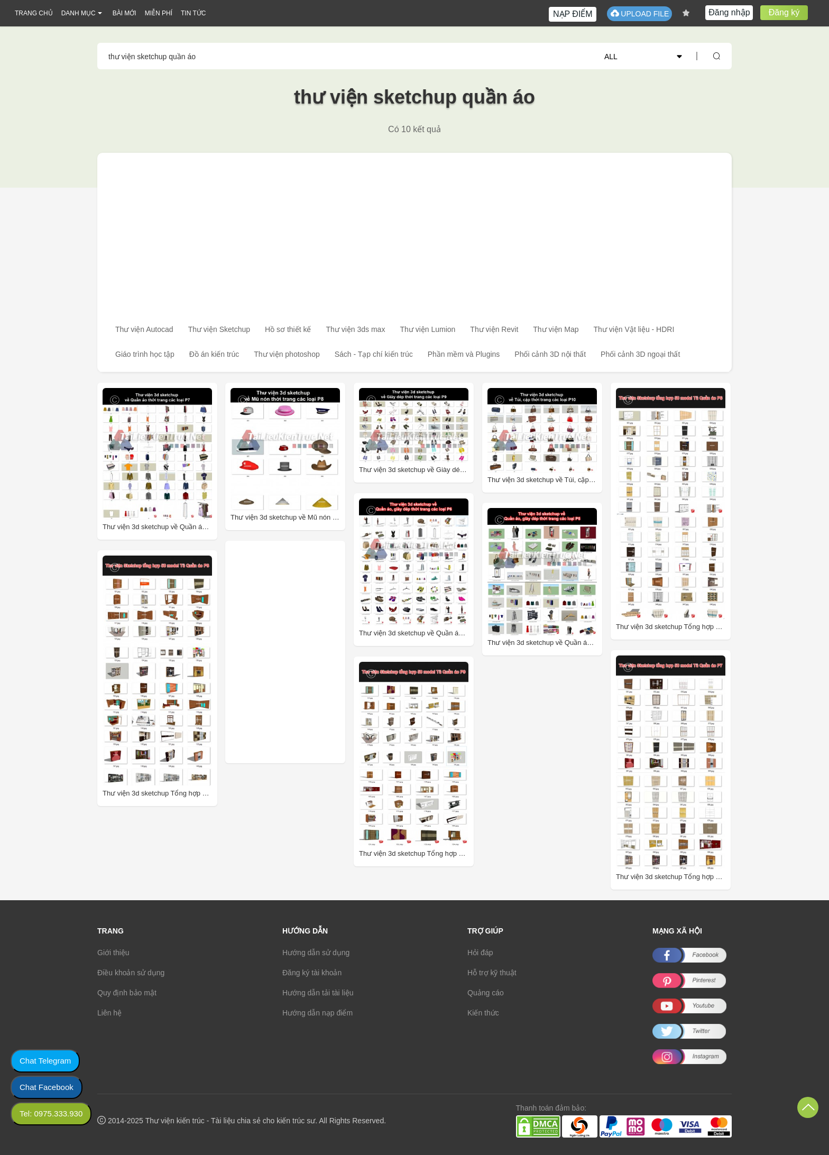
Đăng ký (784, 12)
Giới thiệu (113, 952)
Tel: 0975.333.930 (51, 1113)
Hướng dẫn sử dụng (315, 952)
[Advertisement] (414, 232)
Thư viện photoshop (286, 354)
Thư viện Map (555, 329)
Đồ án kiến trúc (214, 354)
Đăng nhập (729, 12)
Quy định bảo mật (126, 992)
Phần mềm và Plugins (464, 354)
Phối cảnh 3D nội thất (550, 354)
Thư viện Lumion (427, 329)
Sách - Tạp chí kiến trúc (374, 354)
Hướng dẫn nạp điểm (317, 1013)
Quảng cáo (485, 992)
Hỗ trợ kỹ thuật (492, 972)
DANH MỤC (78, 13)
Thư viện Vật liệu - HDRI (634, 329)
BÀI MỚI (124, 13)
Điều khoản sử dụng (130, 972)
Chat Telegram (45, 1060)
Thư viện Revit (494, 329)
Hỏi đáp (480, 952)
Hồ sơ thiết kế (288, 329)
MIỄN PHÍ (158, 13)
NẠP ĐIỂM (573, 14)
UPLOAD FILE (639, 13)
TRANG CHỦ (34, 13)
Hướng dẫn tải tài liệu (318, 992)
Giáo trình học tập (144, 354)
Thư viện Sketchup (219, 329)
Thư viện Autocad (144, 329)
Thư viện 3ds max (355, 329)
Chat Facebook (46, 1087)
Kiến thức (483, 1013)
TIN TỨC (193, 13)
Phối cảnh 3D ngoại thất (640, 354)
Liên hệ (109, 1013)
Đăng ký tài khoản (312, 972)
